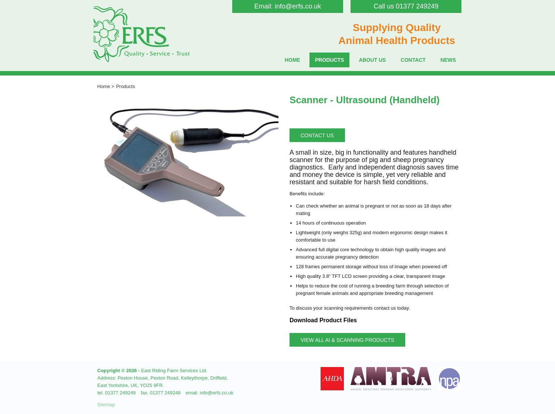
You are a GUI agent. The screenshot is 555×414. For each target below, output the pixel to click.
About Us (372, 60)
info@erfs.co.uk (298, 6)
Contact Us (317, 135)
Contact (413, 60)
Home (292, 60)
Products (329, 60)
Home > (105, 86)
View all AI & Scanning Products (347, 340)
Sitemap (106, 404)
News (448, 60)
